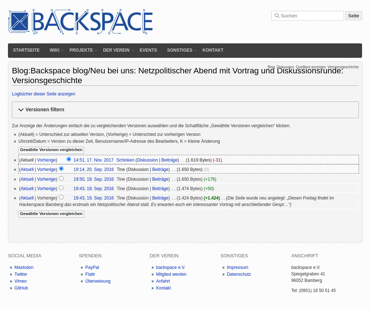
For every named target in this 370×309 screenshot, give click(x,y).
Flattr (90, 274)
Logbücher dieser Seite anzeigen (43, 93)
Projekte (81, 50)
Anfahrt (163, 281)
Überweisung (98, 281)
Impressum (237, 267)
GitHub (21, 288)
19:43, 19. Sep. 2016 (94, 188)
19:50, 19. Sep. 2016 (94, 179)
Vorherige (46, 160)
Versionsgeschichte (343, 67)
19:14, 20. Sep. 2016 (94, 169)
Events (148, 50)
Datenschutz (239, 274)
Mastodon (24, 267)
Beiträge (170, 160)
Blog (271, 67)
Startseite (26, 50)
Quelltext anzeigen (311, 67)
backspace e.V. (170, 267)
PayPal (92, 267)
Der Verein (116, 50)
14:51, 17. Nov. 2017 (94, 160)
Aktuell (27, 169)
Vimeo (20, 281)
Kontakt (213, 50)
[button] (185, 110)
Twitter (20, 274)
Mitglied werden (171, 274)
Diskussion (285, 67)
